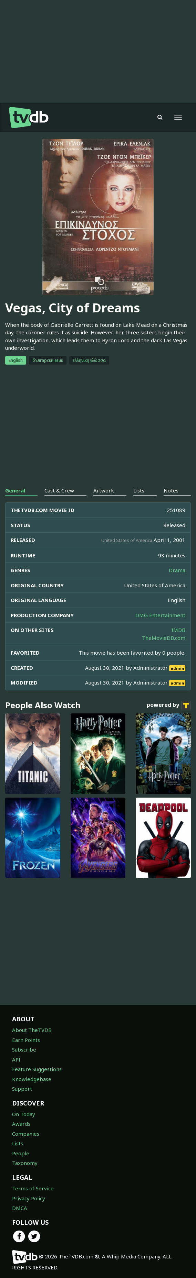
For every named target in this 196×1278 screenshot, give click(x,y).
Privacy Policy (28, 1198)
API (16, 1059)
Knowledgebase (31, 1079)
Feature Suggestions (37, 1069)
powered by (169, 705)
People (20, 1153)
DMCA (19, 1207)
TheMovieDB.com (163, 637)
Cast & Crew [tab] (59, 490)
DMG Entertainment (160, 615)
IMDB (178, 629)
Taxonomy (25, 1162)
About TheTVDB (32, 1029)
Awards (21, 1123)
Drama (177, 570)
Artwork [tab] (103, 490)
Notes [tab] (171, 490)
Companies (25, 1133)
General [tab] (15, 490)
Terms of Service (33, 1188)
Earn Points (26, 1039)
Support (22, 1088)
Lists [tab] (138, 490)
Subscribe (24, 1049)
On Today (23, 1114)
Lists (17, 1143)
